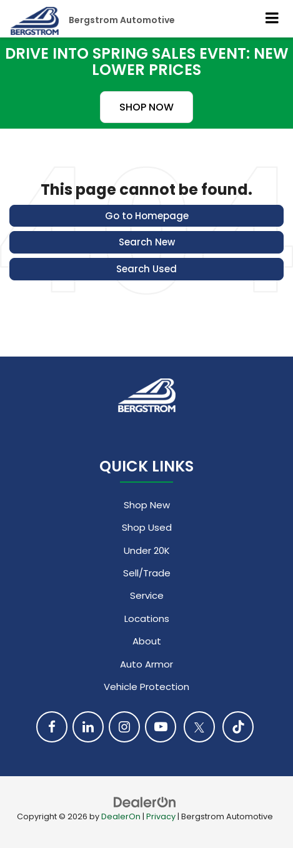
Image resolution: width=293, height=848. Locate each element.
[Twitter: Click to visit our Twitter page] (199, 726)
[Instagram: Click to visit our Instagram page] (124, 726)
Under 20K (147, 550)
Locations (146, 618)
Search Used (146, 268)
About (146, 641)
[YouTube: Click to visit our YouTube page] (160, 726)
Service (147, 595)
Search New (147, 242)
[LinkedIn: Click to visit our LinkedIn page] (88, 726)
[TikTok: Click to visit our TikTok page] (238, 726)
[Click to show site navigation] (272, 18)
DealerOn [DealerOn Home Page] (121, 816)
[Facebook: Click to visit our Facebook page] (52, 726)
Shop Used (147, 527)
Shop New (147, 504)
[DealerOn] (145, 801)
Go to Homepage (147, 215)
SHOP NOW (146, 107)
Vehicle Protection (146, 686)
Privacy (161, 816)
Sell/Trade (147, 572)
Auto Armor (146, 664)
